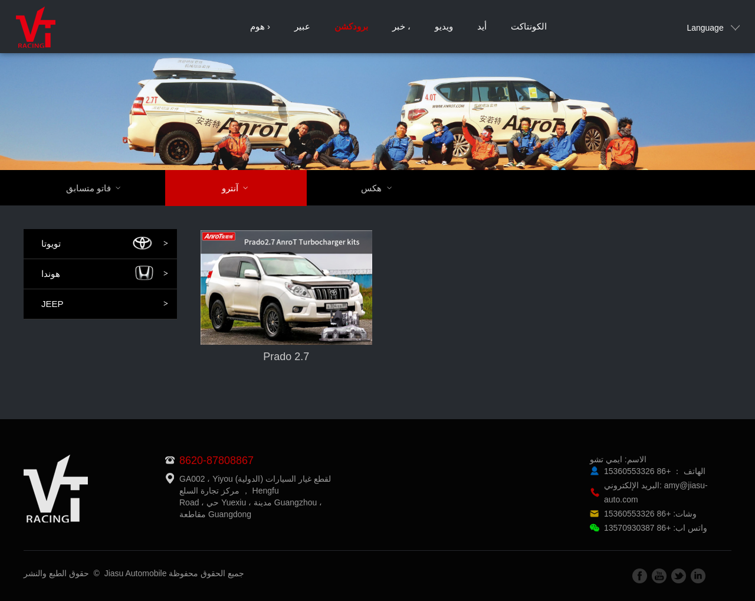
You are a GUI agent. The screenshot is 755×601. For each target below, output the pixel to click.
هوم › (260, 26)
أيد (482, 26)
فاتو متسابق (101, 188)
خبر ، (401, 26)
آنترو (242, 188)
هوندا (104, 274)
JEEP (104, 304)
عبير (302, 26)
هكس (383, 188)
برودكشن (351, 26)
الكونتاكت (529, 26)
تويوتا (104, 244)
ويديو (444, 26)
